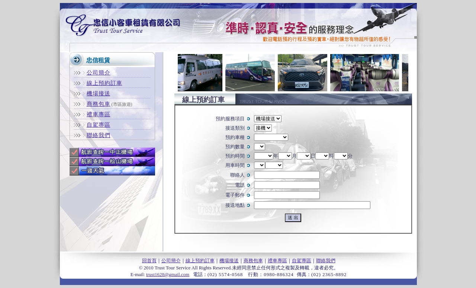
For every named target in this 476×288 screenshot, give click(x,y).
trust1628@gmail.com (167, 274)
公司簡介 (171, 260)
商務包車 (253, 260)
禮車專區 (277, 260)
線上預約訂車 (200, 260)
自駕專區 (301, 260)
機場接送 (229, 260)
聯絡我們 (325, 260)
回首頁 (149, 260)
